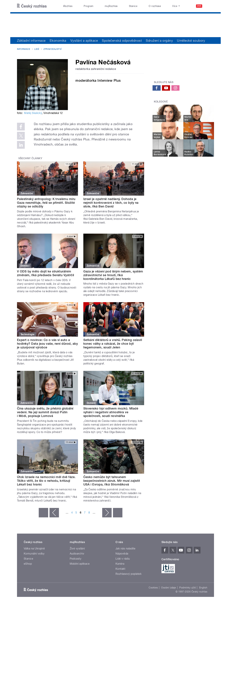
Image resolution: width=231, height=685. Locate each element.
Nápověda (122, 553)
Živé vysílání (77, 548)
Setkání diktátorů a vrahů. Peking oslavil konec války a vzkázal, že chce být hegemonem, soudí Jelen (112, 343)
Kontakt (120, 568)
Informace (23, 49)
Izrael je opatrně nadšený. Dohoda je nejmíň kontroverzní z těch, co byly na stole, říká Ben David (111, 202)
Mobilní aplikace (80, 563)
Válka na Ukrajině (34, 548)
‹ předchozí (54, 512)
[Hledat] (209, 6)
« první (43, 512)
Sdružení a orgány (159, 40)
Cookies (153, 587)
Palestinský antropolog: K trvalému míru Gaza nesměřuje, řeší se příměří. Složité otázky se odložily (46, 202)
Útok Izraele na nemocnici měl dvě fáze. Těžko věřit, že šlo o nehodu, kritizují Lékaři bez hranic (46, 480)
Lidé (36, 49)
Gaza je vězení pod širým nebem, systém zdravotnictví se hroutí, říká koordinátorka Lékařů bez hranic (113, 275)
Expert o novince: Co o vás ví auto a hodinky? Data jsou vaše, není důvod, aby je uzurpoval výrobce (47, 343)
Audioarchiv (77, 553)
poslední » (117, 512)
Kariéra (120, 563)
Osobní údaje (168, 587)
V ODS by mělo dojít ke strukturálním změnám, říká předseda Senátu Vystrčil (45, 273)
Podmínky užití (187, 587)
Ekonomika (58, 40)
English (203, 587)
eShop (28, 563)
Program (88, 6)
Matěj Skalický (33, 113)
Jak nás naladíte (126, 548)
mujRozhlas (111, 6)
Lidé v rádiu (123, 558)
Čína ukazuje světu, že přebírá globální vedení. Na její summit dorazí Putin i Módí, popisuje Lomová (45, 412)
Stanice (133, 6)
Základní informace (31, 40)
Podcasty (75, 558)
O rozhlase (155, 6)
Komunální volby (34, 553)
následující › (107, 512)
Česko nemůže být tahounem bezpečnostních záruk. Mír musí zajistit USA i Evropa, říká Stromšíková (111, 480)
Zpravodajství (52, 49)
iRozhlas (68, 6)
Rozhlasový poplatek (128, 573)
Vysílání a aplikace (84, 40)
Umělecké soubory (191, 40)
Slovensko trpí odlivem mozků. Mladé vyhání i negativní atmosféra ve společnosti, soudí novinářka (110, 412)
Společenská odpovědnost (122, 40)
